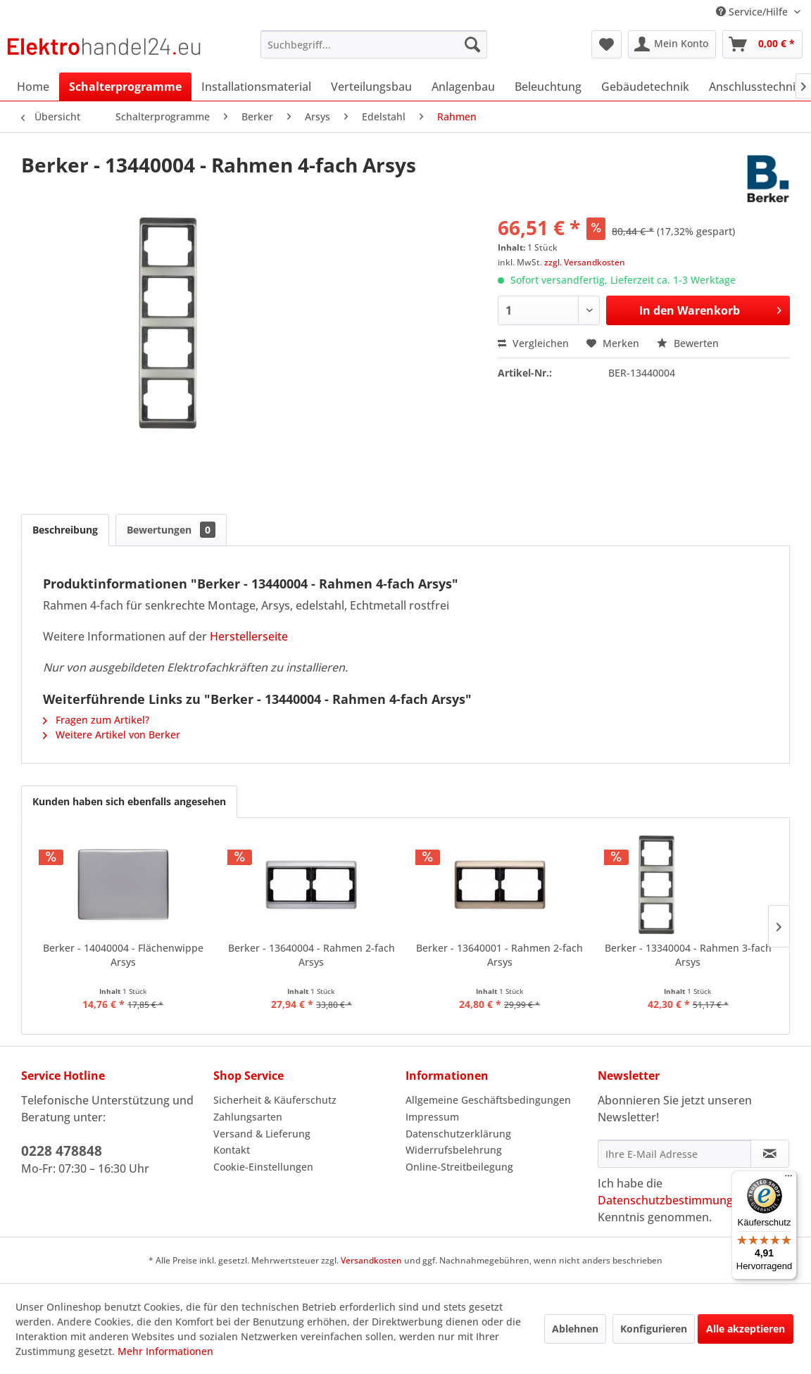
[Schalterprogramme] (125, 87)
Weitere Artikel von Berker (111, 734)
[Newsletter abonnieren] (769, 1154)
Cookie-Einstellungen (263, 1166)
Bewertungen (171, 530)
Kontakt (231, 1149)
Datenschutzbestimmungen (672, 1200)
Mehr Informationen (165, 1351)
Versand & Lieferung (261, 1133)
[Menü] (788, 1179)
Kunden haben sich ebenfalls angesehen (129, 801)
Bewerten (688, 343)
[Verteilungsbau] (371, 87)
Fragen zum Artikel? (96, 719)
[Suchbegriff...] (374, 44)
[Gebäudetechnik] (645, 87)
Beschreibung (65, 529)
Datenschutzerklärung (458, 1133)
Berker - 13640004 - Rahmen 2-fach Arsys (311, 955)
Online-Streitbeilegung (459, 1166)
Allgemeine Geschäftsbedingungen (488, 1100)
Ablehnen (575, 1328)
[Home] (33, 87)
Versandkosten (371, 1260)
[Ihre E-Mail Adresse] (674, 1154)
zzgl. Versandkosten (584, 262)
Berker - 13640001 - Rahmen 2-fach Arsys (499, 955)
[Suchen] (472, 44)
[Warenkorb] (762, 44)
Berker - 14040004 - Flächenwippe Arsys (123, 955)
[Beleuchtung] (548, 87)
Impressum (432, 1116)
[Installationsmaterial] (256, 87)
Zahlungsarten (247, 1116)
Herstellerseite (249, 636)
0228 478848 (61, 1151)
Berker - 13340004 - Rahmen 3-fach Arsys (688, 955)
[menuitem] (374, 44)
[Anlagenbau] (463, 87)
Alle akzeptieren (745, 1328)
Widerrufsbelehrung (454, 1149)
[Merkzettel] (606, 44)
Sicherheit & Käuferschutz (275, 1100)
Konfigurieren (653, 1328)
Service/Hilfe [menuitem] (753, 11)
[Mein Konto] (672, 44)
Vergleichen (533, 343)
